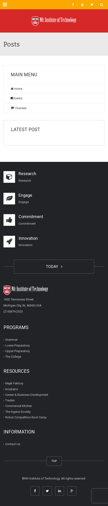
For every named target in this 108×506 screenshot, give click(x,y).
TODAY (54, 266)
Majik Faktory (14, 383)
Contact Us (12, 444)
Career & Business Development (26, 394)
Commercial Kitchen (18, 406)
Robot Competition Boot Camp (26, 417)
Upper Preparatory (17, 351)
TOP (54, 461)
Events (16, 98)
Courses (18, 108)
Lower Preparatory (17, 345)
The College (13, 356)
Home (16, 88)
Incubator (11, 389)
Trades (10, 400)
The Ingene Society (18, 411)
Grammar (11, 339)
